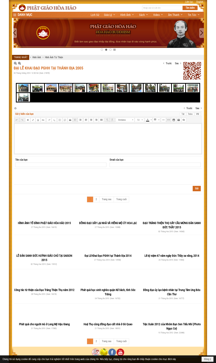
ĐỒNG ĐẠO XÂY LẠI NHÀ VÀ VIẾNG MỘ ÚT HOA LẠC (108, 223)
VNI (197, 114)
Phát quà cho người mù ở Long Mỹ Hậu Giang (44, 324)
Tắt (183, 114)
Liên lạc (189, 1)
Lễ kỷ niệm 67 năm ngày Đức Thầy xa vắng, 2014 (171, 255)
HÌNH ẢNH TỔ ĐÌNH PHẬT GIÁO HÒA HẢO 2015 (44, 223)
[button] (110, 15)
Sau (177, 63)
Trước (169, 63)
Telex (190, 114)
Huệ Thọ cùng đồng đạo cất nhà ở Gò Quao (108, 324)
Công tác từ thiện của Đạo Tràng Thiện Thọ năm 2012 (44, 290)
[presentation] (39, 176)
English (199, 1)
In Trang (15, 108)
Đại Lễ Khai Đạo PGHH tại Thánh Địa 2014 (108, 255)
